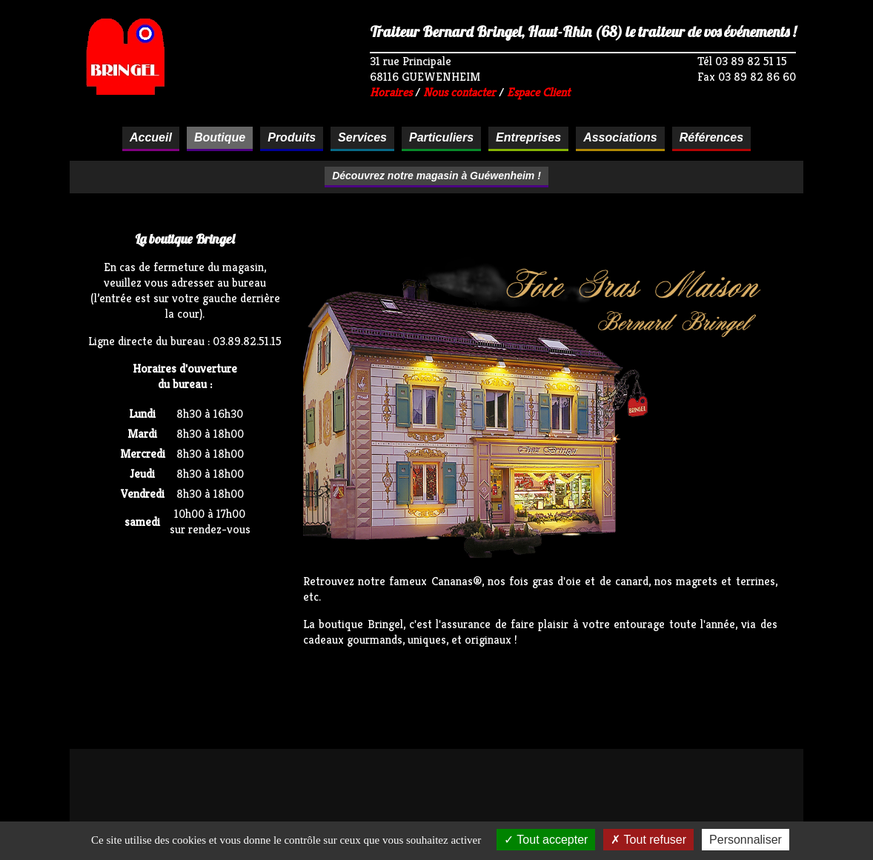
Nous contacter (459, 92)
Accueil (151, 137)
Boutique (219, 137)
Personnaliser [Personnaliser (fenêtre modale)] (745, 839)
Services (362, 137)
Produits (292, 137)
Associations (620, 137)
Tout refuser (648, 839)
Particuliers (441, 137)
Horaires (391, 92)
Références (711, 137)
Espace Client (538, 92)
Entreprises (528, 137)
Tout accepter (546, 839)
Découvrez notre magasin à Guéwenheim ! (436, 175)
